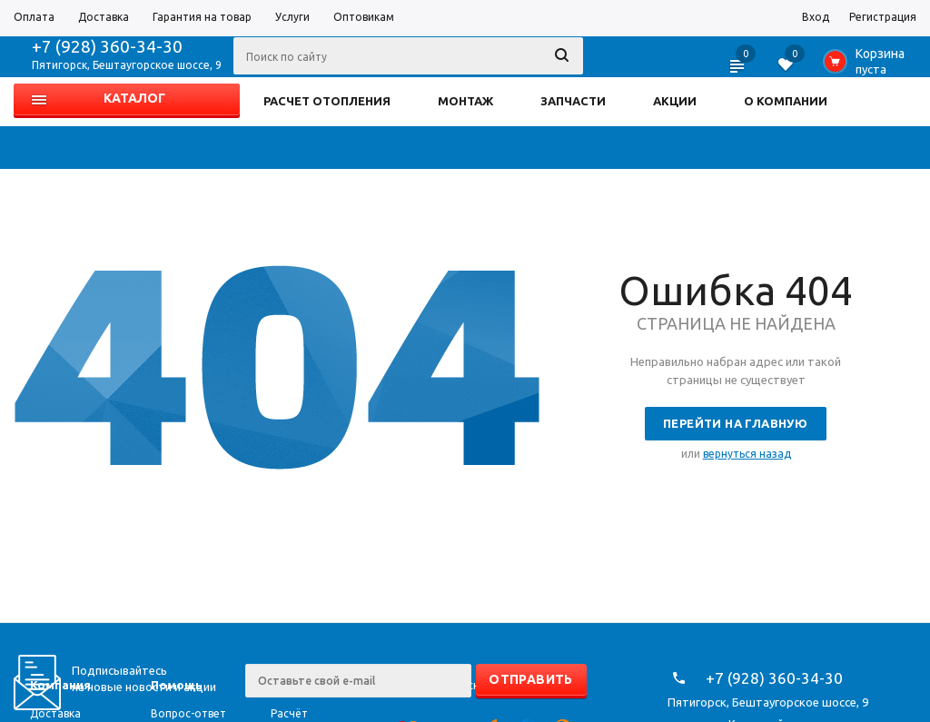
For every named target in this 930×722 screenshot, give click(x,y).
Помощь (177, 684)
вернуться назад (747, 454)
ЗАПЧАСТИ (573, 100)
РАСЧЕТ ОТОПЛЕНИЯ (327, 100)
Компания (60, 684)
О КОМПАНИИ (785, 100)
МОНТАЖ (465, 100)
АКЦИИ (675, 100)
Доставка (55, 713)
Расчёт (289, 713)
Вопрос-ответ (188, 713)
